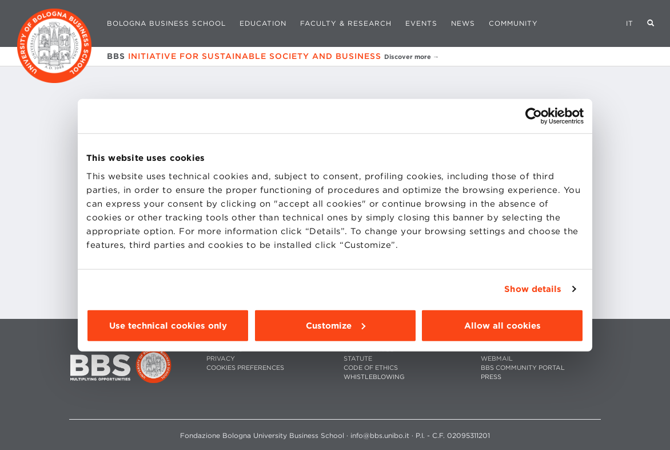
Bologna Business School (166, 23)
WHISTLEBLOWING (374, 377)
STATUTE (358, 359)
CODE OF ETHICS (371, 368)
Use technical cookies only (168, 325)
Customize (335, 325)
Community (513, 23)
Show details (532, 289)
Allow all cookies (502, 325)
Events (421, 23)
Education (263, 23)
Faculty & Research (346, 23)
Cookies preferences (245, 368)
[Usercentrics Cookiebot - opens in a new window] (534, 116)
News (463, 23)
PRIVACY (220, 359)
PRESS (491, 377)
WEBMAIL (497, 359)
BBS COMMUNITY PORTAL (523, 368)
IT (629, 23)
